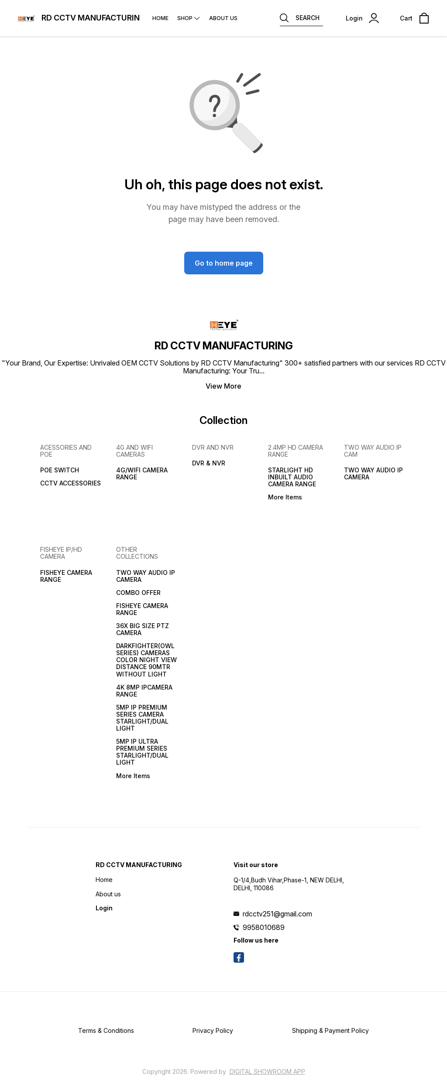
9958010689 (264, 927)
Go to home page (224, 263)
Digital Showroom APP (267, 1071)
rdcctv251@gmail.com (277, 914)
